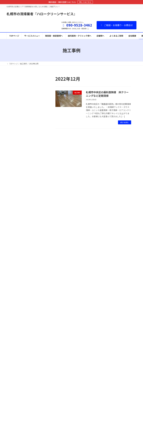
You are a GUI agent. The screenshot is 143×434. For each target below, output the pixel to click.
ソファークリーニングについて (64, 373)
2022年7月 (17, 268)
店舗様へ (56, 354)
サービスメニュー (59, 339)
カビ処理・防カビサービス (63, 397)
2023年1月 (17, 245)
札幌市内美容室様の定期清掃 (24, 198)
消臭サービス (58, 393)
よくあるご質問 (59, 407)
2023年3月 (17, 240)
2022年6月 (17, 274)
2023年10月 (17, 228)
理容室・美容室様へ (60, 344)
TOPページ (57, 334)
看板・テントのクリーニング (64, 388)
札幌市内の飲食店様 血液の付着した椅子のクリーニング (26, 114)
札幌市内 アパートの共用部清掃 (26, 211)
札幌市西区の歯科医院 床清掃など (26, 171)
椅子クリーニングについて (63, 368)
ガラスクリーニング (60, 378)
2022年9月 (17, 262)
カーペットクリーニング (62, 364)
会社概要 (56, 417)
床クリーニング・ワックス (63, 359)
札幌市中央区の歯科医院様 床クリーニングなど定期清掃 (107, 93)
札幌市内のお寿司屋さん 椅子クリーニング (26, 186)
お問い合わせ (58, 402)
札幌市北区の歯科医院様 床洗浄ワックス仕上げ (26, 128)
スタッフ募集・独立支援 (62, 412)
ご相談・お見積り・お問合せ (116, 25)
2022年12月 (17, 251)
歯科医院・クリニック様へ (63, 349)
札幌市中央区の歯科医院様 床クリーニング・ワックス (26, 143)
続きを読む (124, 122)
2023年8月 (17, 234)
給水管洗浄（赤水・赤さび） (64, 383)
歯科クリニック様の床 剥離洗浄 (26, 100)
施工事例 (30, 95)
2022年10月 (17, 257)
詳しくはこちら (85, 2)
